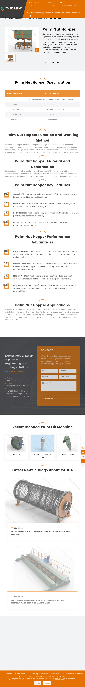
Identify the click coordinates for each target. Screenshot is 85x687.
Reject (37, 683)
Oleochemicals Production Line (33, 653)
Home (11, 18)
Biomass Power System (33, 665)
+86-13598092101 (50, 4)
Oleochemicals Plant (12, 662)
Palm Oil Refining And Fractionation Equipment (13, 655)
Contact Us (75, 13)
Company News (52, 639)
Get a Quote (51, 62)
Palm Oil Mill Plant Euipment (35, 18)
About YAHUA (54, 635)
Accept (47, 683)
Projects (48, 13)
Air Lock (16, 455)
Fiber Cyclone (68, 455)
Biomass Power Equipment (12, 668)
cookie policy (60, 678)
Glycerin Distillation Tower (42, 457)
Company (56, 13)
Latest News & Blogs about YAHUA (42, 469)
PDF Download (54, 654)
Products (30, 13)
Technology (39, 13)
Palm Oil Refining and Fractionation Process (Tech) (34, 646)
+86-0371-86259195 (34, 4)
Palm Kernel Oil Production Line (12, 639)
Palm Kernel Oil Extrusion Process (34, 639)
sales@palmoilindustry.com (71, 5)
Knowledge (65, 13)
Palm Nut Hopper (56, 18)
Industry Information (53, 645)
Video (51, 650)
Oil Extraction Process (32, 659)
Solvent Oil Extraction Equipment (10, 646)
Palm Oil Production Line (35, 633)
